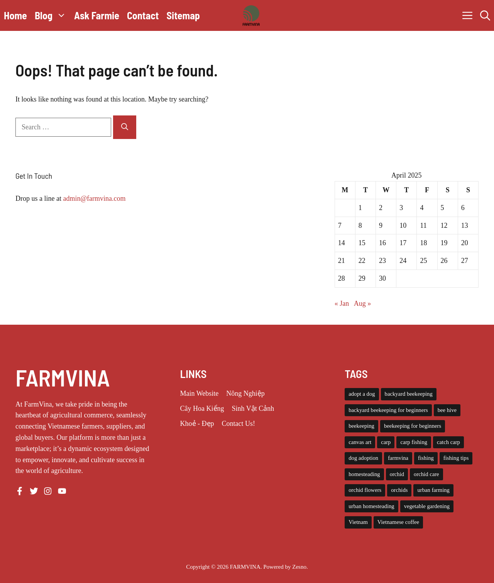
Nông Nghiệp (245, 393)
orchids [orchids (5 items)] (399, 490)
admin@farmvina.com (94, 198)
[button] (485, 15)
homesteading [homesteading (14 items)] (364, 474)
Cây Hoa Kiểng (202, 408)
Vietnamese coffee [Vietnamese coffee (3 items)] (398, 522)
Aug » (362, 303)
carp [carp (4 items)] (386, 442)
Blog (52, 15)
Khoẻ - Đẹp (197, 423)
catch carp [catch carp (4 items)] (448, 442)
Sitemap (183, 15)
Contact (143, 15)
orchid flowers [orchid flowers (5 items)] (365, 490)
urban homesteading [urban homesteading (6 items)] (371, 506)
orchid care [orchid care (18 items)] (426, 474)
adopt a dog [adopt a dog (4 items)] (362, 394)
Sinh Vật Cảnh (253, 408)
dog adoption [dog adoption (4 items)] (363, 458)
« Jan (342, 303)
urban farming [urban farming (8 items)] (433, 490)
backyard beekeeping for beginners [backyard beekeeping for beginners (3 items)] (388, 410)
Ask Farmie (96, 15)
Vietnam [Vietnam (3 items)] (358, 522)
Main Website (199, 393)
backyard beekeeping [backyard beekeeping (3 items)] (409, 394)
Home (15, 15)
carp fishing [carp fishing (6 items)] (413, 442)
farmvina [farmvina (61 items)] (398, 458)
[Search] (124, 127)
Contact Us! (238, 423)
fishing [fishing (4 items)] (426, 458)
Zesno (299, 567)
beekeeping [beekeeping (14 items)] (361, 426)
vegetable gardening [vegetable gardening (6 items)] (427, 506)
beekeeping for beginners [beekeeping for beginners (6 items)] (412, 426)
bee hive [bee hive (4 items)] (447, 410)
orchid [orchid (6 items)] (397, 474)
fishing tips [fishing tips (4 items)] (456, 458)
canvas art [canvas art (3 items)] (360, 442)
